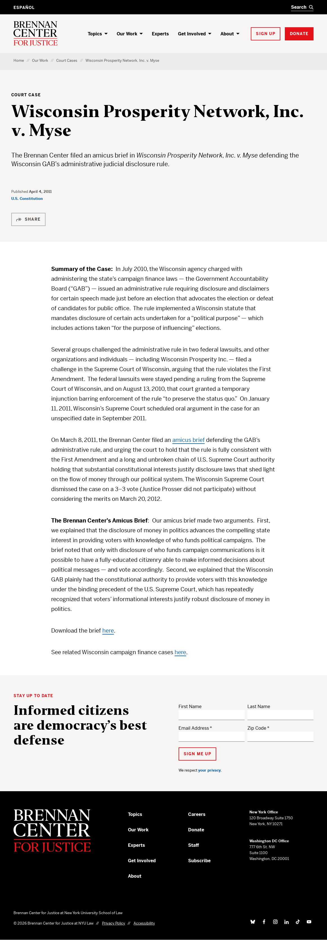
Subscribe (199, 861)
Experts (160, 34)
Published (20, 191)
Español (24, 7)
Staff (193, 845)
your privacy (209, 770)
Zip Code (256, 728)
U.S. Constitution (27, 198)
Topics (95, 34)
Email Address (194, 728)
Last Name (258, 706)
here (108, 630)
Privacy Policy (113, 923)
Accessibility (144, 923)
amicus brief (188, 440)
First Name (190, 706)
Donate (196, 830)
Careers (197, 814)
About (227, 34)
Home (18, 60)
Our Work (127, 34)
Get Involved (192, 34)
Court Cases (66, 60)
